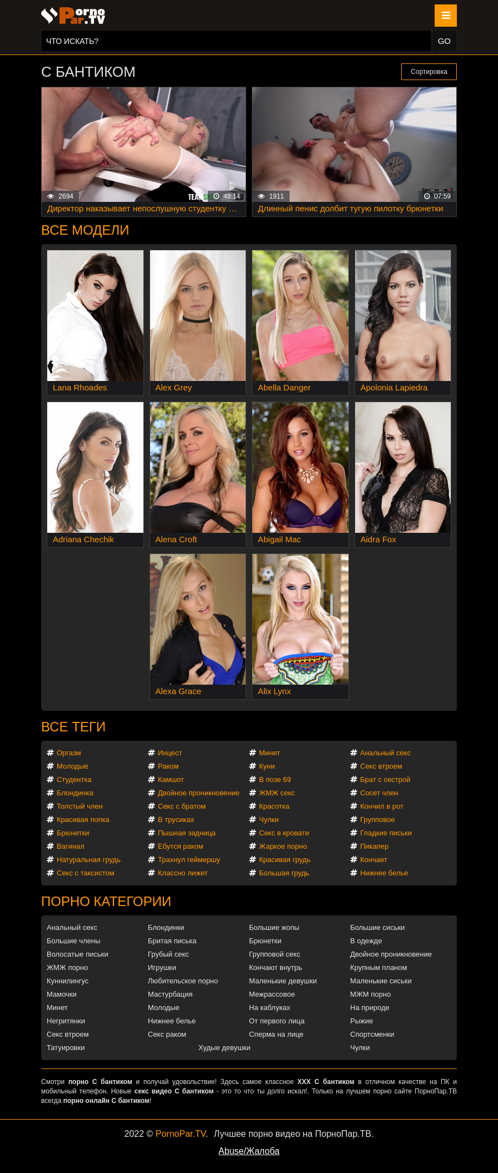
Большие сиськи (377, 927)
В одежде (366, 941)
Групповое (377, 819)
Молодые (72, 766)
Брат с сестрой (385, 779)
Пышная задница (187, 833)
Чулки (268, 819)
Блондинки (166, 927)
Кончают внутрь (275, 967)
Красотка (274, 806)
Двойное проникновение (199, 793)
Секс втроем (381, 766)
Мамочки (62, 994)
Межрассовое (272, 994)
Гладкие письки (386, 833)
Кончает (373, 859)
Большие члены (73, 941)
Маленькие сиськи (381, 981)
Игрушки (162, 967)
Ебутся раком (180, 846)
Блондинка (75, 793)
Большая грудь (284, 873)
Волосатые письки (77, 954)
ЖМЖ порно (67, 967)
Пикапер (374, 846)
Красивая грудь (285, 859)
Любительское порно (183, 981)
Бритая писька (172, 941)
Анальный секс (385, 753)
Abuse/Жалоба (249, 1151)
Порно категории (106, 901)
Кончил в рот (382, 806)
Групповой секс (274, 954)
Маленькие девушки (283, 981)
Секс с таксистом (85, 873)
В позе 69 (275, 779)
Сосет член (379, 793)
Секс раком (167, 1034)
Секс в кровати (284, 833)
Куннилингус (67, 981)
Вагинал (70, 846)
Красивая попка (83, 819)
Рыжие (361, 1021)
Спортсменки (372, 1034)
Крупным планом (378, 967)
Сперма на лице (276, 1034)
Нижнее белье (384, 873)
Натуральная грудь (89, 859)
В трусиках (176, 819)
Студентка (74, 779)
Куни (267, 766)
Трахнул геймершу (189, 859)
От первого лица (277, 1021)
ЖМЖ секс (277, 793)
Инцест (170, 753)
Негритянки (66, 1021)
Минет (269, 753)
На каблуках (269, 1007)
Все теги (73, 726)
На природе (370, 1007)
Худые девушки (224, 1047)
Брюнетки (73, 833)
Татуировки (65, 1047)
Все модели (85, 229)
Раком (168, 766)
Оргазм (69, 753)
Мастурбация (170, 994)
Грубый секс (168, 954)
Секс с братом (182, 806)
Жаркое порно (283, 846)
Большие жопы (274, 927)
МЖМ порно (370, 994)
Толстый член (80, 806)
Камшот (171, 779)
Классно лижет (183, 873)
